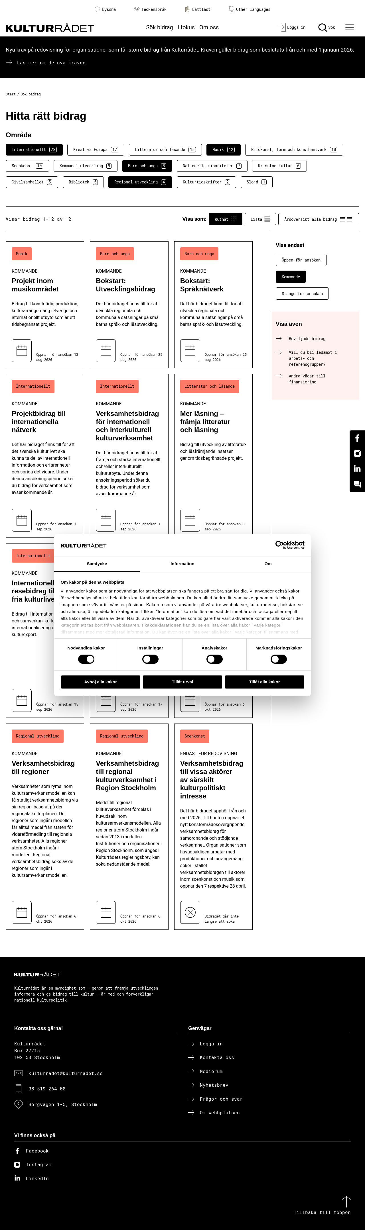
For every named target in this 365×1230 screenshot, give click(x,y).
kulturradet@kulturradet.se (66, 1073)
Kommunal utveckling (85, 166)
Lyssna (105, 9)
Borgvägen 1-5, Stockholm (63, 1104)
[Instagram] (357, 453)
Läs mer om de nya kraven (51, 63)
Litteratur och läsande (165, 149)
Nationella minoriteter (212, 166)
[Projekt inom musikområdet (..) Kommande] (45, 304)
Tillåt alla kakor (264, 681)
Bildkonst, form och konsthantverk (294, 149)
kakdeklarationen (163, 625)
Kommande (291, 276)
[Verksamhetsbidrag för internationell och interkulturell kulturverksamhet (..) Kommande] (129, 456)
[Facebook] (357, 438)
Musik (223, 149)
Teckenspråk (150, 9)
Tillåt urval (182, 681)
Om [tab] (267, 563)
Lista (260, 219)
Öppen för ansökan (301, 260)
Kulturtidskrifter (206, 182)
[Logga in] (291, 27)
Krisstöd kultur (279, 166)
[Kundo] (357, 484)
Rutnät (225, 219)
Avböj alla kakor (100, 681)
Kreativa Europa (95, 149)
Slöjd (257, 182)
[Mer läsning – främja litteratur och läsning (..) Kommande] (213, 456)
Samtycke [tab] (97, 563)
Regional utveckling (140, 182)
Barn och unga (147, 166)
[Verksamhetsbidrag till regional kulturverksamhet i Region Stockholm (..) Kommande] (129, 827)
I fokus (186, 27)
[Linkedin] (357, 469)
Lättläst (197, 9)
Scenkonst (27, 166)
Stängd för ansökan (302, 293)
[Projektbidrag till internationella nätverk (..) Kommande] (45, 456)
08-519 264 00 (47, 1089)
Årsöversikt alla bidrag (318, 219)
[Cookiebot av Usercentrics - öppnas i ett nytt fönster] (280, 545)
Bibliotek (83, 182)
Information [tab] (182, 563)
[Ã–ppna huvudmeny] (350, 27)
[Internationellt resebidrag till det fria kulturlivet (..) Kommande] (45, 630)
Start (11, 94)
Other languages (249, 9)
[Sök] (327, 27)
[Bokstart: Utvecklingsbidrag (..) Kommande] (129, 304)
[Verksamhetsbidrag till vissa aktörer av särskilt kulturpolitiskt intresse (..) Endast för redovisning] (213, 827)
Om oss (209, 27)
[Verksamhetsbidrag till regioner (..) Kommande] (45, 827)
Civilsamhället (32, 182)
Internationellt (34, 149)
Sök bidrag (159, 27)
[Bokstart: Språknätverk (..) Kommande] (213, 304)
